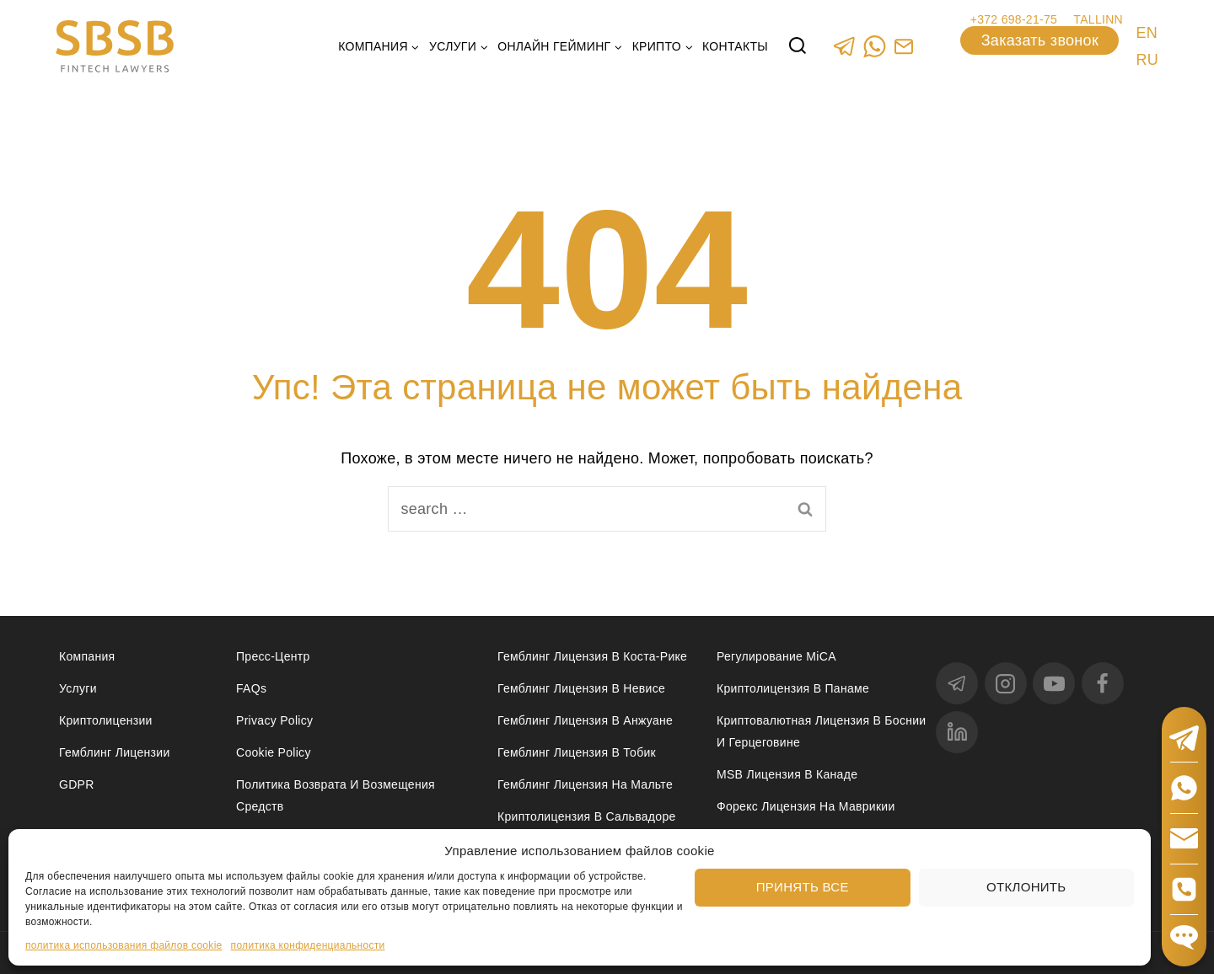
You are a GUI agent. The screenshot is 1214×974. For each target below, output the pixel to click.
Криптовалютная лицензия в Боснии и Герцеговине (821, 731)
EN (1147, 32)
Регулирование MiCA (776, 656)
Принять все (802, 887)
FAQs (251, 688)
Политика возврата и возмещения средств (335, 795)
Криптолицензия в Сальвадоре (586, 816)
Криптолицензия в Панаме (793, 688)
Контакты (735, 46)
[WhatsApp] (874, 46)
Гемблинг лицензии (114, 752)
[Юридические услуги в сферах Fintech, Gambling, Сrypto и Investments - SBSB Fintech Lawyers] (115, 46)
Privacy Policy (274, 720)
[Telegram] (844, 46)
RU (1147, 59)
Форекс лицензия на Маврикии (806, 806)
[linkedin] (957, 732)
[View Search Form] (798, 46)
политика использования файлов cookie (124, 945)
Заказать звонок (1040, 40)
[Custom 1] (903, 46)
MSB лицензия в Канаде (787, 774)
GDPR (76, 784)
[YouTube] (1054, 683)
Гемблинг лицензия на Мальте (585, 784)
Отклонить (1026, 887)
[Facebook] (1103, 683)
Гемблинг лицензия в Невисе (581, 688)
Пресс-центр (273, 656)
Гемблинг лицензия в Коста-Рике (592, 656)
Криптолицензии (106, 720)
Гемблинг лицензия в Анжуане (585, 720)
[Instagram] (1006, 683)
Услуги (78, 688)
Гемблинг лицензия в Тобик (576, 752)
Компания (87, 656)
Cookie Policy (273, 752)
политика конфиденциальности (308, 945)
